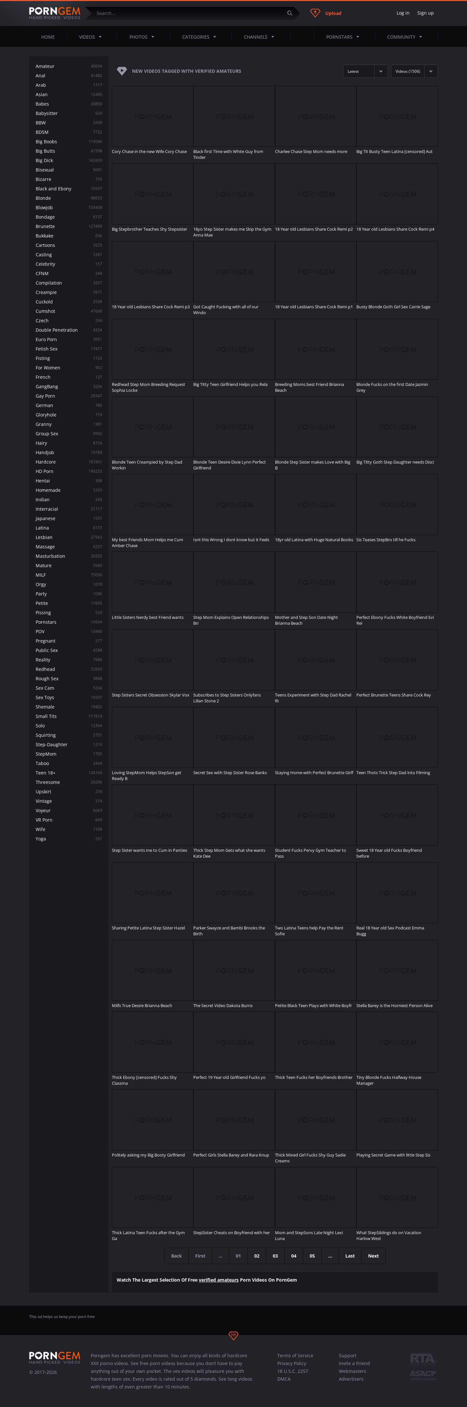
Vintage (69, 801)
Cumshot (69, 311)
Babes (69, 104)
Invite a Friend (354, 1363)
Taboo (69, 763)
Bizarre (69, 179)
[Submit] (292, 13)
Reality (69, 660)
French (69, 377)
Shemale (69, 707)
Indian (69, 499)
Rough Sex (69, 678)
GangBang (69, 386)
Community (406, 37)
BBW (69, 123)
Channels (261, 37)
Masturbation (69, 556)
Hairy (69, 443)
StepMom (69, 754)
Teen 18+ (69, 773)
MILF (69, 575)
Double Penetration (69, 330)
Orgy (69, 584)
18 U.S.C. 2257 (292, 1371)
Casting (69, 254)
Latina (69, 528)
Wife (69, 829)
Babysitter (69, 113)
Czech (69, 320)
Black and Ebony (69, 188)
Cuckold (69, 302)
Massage (69, 547)
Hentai (69, 481)
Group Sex (69, 433)
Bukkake (69, 236)
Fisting (69, 358)
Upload (325, 13)
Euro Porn (69, 339)
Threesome (69, 782)
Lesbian (69, 537)
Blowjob (69, 207)
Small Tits (69, 716)
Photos (143, 37)
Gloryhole (69, 415)
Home (48, 37)
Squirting (69, 735)
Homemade (69, 490)
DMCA (284, 1379)
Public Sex (69, 650)
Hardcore (69, 462)
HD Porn (69, 471)
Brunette (69, 226)
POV (69, 631)
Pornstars (344, 37)
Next (373, 1256)
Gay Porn (69, 396)
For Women (69, 368)
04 (293, 1256)
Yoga (69, 839)
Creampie (69, 292)
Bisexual (69, 170)
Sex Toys (69, 697)
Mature (69, 565)
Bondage (69, 217)
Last (350, 1256)
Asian (69, 94)
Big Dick (69, 160)
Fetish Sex (69, 349)
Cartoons (69, 245)
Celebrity (69, 264)
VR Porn (69, 820)
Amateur (69, 66)
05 (312, 1256)
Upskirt (69, 791)
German (69, 405)
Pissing (69, 612)
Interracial (69, 509)
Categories (201, 37)
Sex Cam (69, 688)
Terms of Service (295, 1355)
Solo (69, 726)
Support (347, 1355)
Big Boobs (69, 141)
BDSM (69, 132)
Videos (92, 37)
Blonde (69, 198)
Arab (69, 85)
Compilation (69, 283)
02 (256, 1256)
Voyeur (69, 810)
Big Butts (69, 151)
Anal (69, 75)
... (330, 1256)
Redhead (69, 669)
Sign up (425, 13)
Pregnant (69, 641)
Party (69, 594)
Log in (403, 13)
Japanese (69, 518)
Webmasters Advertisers (352, 1375)
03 (275, 1256)
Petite (69, 603)
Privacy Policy (291, 1363)
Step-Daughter (69, 744)
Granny (69, 424)
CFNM (69, 273)
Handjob (69, 452)
